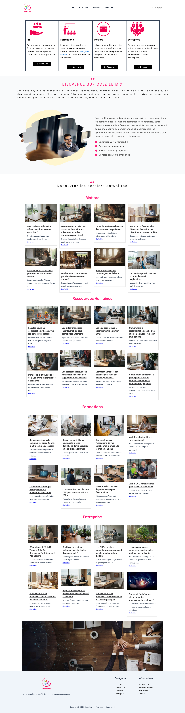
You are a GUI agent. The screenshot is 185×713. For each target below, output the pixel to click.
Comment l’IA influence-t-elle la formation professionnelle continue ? (142, 597)
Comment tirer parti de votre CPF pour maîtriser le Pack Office (75, 492)
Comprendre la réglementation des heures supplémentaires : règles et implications (143, 332)
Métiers (96, 7)
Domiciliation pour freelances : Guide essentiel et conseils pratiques (106, 598)
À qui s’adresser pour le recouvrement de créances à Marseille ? (75, 593)
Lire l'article (30, 242)
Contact (142, 694)
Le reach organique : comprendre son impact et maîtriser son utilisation (142, 550)
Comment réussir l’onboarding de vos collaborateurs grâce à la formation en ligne (108, 444)
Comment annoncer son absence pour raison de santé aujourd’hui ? (108, 374)
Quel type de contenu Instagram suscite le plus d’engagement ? (75, 550)
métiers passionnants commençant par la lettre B (109, 272)
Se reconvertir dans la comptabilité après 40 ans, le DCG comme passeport (42, 443)
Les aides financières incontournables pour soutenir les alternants (73, 331)
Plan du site (143, 690)
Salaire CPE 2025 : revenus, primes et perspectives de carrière (41, 273)
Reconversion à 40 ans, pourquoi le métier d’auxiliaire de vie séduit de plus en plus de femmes (75, 446)
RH (74, 7)
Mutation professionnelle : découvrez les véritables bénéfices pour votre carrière (143, 231)
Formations (84, 7)
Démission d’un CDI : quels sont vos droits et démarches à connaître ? (41, 377)
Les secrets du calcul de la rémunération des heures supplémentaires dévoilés (75, 374)
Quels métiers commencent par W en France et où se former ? (75, 276)
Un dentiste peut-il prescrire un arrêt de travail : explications (143, 276)
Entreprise (107, 7)
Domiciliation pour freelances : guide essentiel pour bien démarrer (39, 598)
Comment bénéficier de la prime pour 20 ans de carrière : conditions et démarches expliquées (142, 379)
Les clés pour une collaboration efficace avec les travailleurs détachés (41, 331)
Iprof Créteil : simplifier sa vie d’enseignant (142, 438)
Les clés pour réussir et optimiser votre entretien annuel (108, 331)
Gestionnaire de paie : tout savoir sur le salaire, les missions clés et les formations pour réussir (74, 231)
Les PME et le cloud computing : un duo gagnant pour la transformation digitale (107, 551)
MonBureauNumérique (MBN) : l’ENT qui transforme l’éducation (41, 489)
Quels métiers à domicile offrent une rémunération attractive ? (40, 229)
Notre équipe (157, 7)
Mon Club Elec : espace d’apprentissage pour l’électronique (107, 489)
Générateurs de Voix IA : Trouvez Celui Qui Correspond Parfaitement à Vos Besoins (42, 551)
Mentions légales (146, 687)
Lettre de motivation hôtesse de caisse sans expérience (107, 229)
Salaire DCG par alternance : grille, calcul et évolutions (141, 486)
